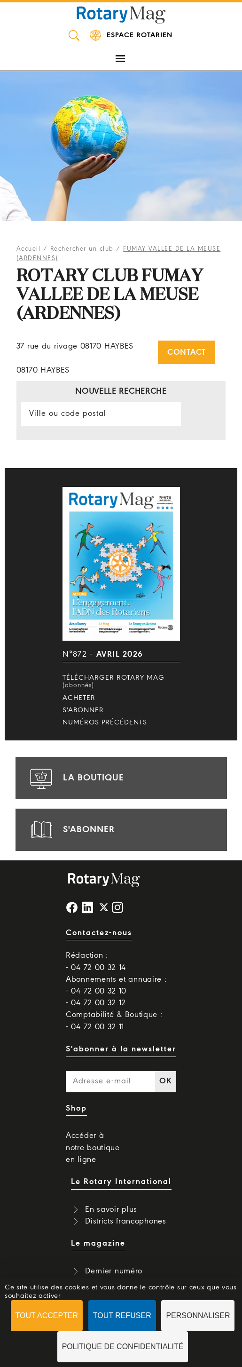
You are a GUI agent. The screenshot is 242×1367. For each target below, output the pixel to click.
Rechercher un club (82, 249)
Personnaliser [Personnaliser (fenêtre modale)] (198, 1315)
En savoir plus (111, 1209)
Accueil (28, 249)
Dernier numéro (113, 1271)
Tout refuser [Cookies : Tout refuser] (122, 1315)
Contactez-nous (99, 933)
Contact (186, 352)
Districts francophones (125, 1221)
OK (165, 1081)
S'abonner (83, 710)
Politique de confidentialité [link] (123, 1347)
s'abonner (71, 830)
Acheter (78, 698)
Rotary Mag (121, 14)
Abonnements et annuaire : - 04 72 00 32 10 (116, 985)
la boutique (75, 778)
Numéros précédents (104, 722)
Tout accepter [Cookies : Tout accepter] (47, 1315)
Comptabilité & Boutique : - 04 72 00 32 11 (114, 1020)
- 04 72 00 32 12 (96, 1003)
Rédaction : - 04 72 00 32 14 (96, 961)
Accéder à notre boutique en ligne (93, 1147)
